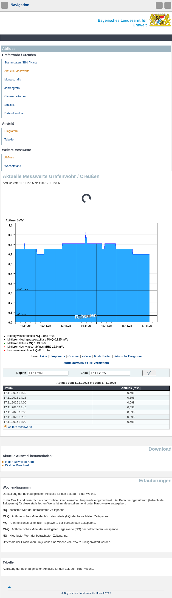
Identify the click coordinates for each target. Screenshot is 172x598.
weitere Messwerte (20, 427)
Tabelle (9, 139)
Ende (84, 373)
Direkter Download (17, 465)
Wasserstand (12, 166)
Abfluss (9, 157)
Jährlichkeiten (102, 356)
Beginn (21, 373)
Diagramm (11, 131)
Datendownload (14, 113)
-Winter (86, 356)
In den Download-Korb (19, 462)
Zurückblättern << (76, 363)
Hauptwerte (57, 356)
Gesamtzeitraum (14, 96)
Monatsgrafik (12, 79)
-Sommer (73, 356)
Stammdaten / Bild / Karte (20, 62)
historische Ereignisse (127, 356)
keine (43, 356)
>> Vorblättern (99, 363)
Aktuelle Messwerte (16, 71)
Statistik (9, 104)
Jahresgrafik (12, 88)
